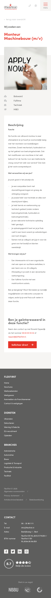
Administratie (9, 450)
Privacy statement (11, 495)
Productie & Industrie (13, 467)
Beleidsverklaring (36, 499)
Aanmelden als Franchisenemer (17, 399)
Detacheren (9, 423)
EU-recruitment (10, 431)
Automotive (9, 454)
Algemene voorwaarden (14, 491)
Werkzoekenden (11, 391)
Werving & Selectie (12, 427)
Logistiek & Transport (13, 463)
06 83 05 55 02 (28, 332)
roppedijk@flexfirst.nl (17, 336)
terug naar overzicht (15, 19)
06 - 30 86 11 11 (27, 523)
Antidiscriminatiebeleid (13, 499)
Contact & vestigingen (13, 403)
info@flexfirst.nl (27, 527)
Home (6, 382)
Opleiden (8, 435)
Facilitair (7, 475)
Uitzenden (8, 418)
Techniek (7, 471)
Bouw (6, 459)
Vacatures (8, 386)
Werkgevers (9, 395)
